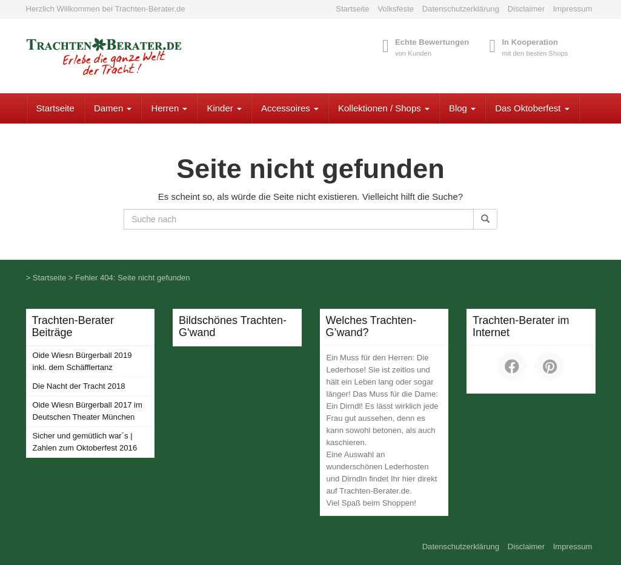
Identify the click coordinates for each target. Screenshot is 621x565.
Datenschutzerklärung (461, 8)
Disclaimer (526, 8)
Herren (169, 108)
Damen (113, 108)
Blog (462, 108)
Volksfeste (395, 8)
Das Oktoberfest (532, 108)
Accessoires (290, 108)
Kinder (224, 108)
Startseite (352, 8)
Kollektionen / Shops (384, 108)
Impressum (573, 8)
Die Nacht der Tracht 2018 (79, 386)
